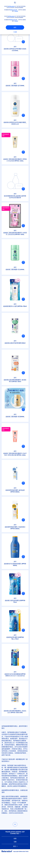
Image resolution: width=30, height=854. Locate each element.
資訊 (15, 846)
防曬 (15, 841)
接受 (15, 27)
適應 (15, 32)
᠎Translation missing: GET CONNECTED (15, 832)
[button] (23, 41)
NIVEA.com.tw (11, 6)
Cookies (16, 11)
